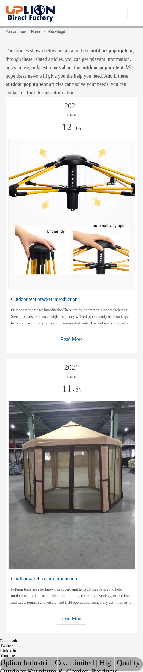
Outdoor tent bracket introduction (44, 299)
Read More (71, 339)
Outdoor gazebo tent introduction (44, 578)
